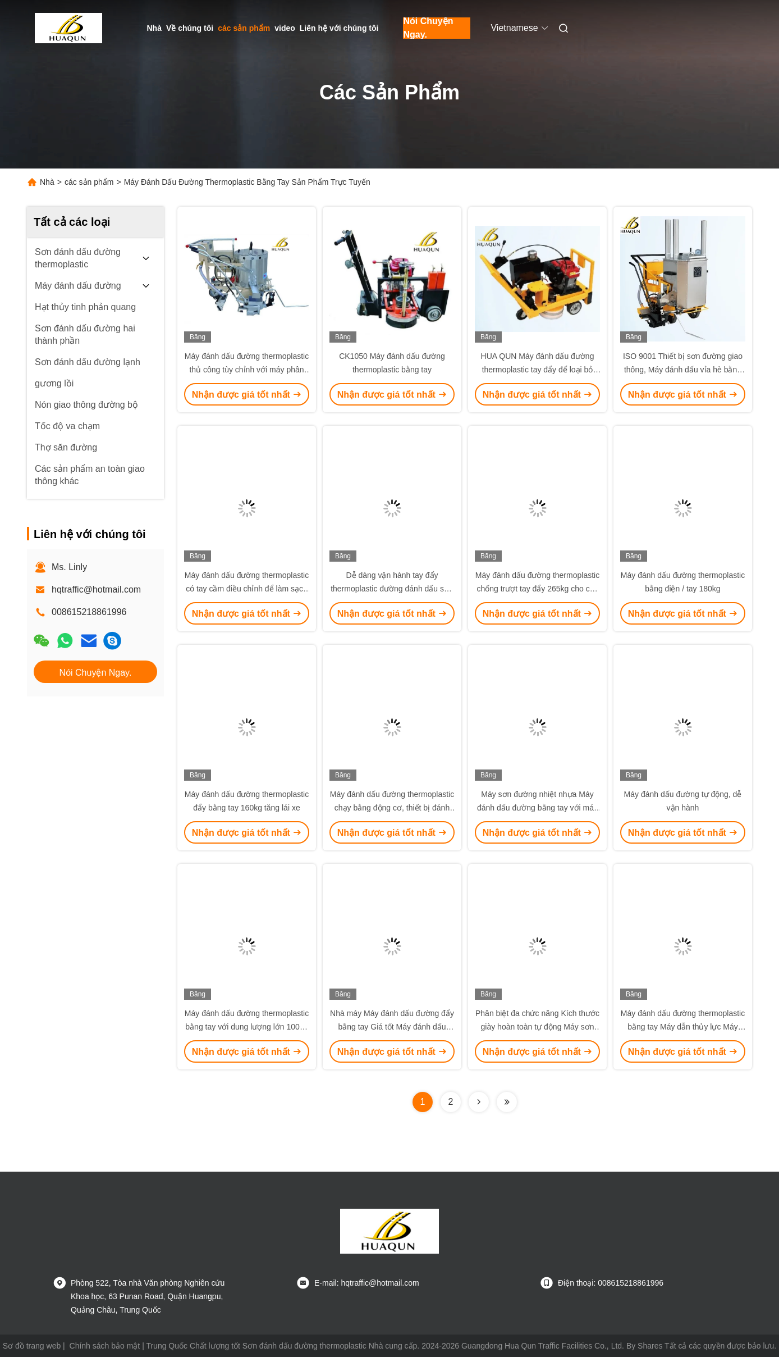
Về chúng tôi (189, 28)
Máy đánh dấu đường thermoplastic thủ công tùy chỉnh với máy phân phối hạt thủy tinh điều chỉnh (247, 370)
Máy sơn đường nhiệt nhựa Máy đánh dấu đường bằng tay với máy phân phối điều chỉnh (537, 808)
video (284, 28)
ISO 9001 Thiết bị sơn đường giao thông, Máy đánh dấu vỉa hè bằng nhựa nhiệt (683, 370)
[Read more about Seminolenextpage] (479, 1102)
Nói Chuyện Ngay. (428, 28)
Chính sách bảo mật (105, 1345)
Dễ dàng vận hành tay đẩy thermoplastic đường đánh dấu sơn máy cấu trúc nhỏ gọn (392, 589)
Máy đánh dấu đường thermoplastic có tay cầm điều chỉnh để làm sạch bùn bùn (247, 589)
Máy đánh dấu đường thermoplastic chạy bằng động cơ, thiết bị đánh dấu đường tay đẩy (392, 808)
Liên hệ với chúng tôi (339, 28)
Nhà (154, 28)
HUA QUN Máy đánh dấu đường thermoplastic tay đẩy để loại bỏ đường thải (537, 370)
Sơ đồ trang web (32, 1345)
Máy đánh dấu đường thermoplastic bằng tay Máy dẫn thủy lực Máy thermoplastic (683, 1027)
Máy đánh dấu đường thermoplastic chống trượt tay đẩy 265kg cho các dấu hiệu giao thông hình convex (537, 589)
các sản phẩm (244, 28)
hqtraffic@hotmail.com (96, 589)
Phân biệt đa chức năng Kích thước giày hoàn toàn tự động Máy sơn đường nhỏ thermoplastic (537, 1027)
